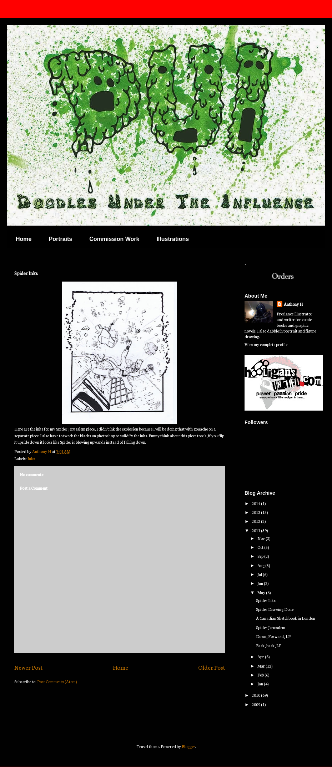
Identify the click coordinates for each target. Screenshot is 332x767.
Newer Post (28, 667)
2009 (256, 704)
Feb (261, 675)
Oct (260, 547)
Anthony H (293, 304)
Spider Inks (266, 600)
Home (23, 239)
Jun (260, 583)
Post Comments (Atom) (57, 681)
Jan (260, 683)
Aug (261, 565)
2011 (256, 530)
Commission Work (114, 239)
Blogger (188, 746)
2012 (256, 521)
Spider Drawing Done (274, 609)
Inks (31, 458)
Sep (260, 556)
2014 (256, 503)
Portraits (60, 239)
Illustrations (172, 239)
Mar (261, 666)
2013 (256, 512)
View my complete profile (266, 344)
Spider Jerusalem (270, 627)
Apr (261, 656)
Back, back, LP (268, 645)
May (261, 592)
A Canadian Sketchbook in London (285, 618)
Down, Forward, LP (273, 636)
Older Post (211, 667)
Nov (261, 538)
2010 (256, 695)
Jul (260, 574)
